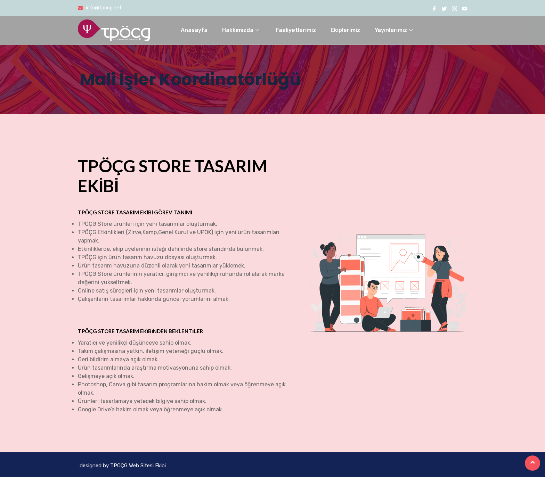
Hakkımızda (241, 30)
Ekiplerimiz (345, 30)
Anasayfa (194, 30)
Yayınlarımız (395, 30)
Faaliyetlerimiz (296, 30)
